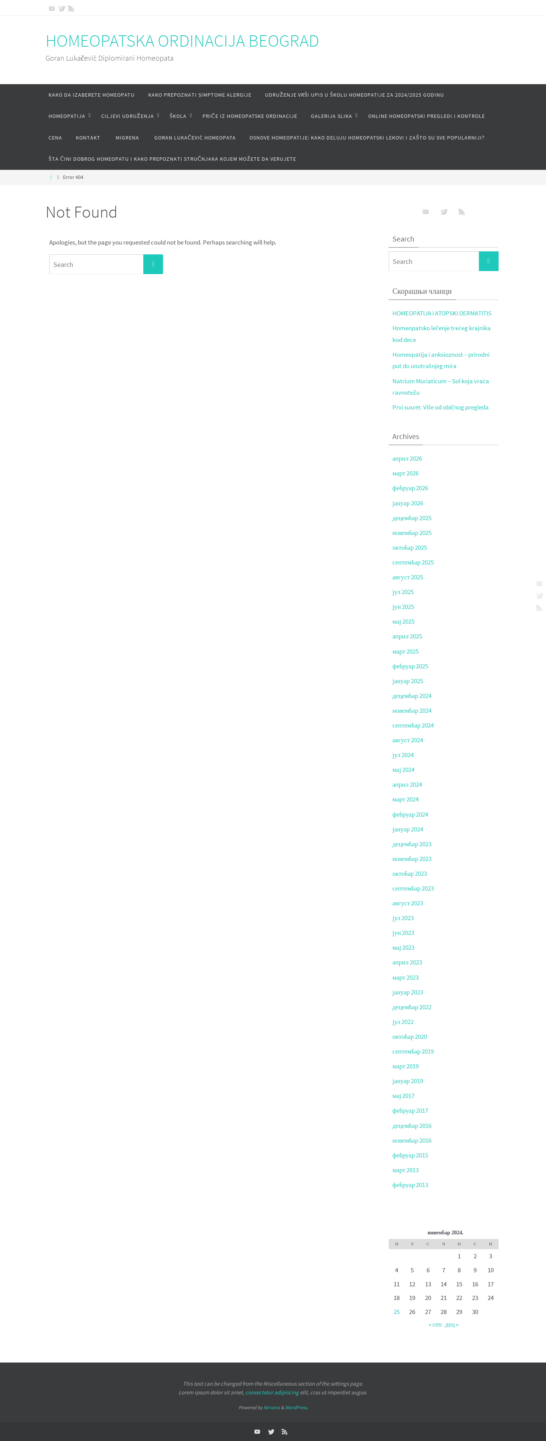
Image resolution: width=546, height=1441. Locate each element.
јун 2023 (403, 932)
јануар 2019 (407, 1081)
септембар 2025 (413, 562)
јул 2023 (403, 918)
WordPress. (296, 1407)
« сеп (435, 1324)
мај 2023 (403, 947)
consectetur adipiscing (272, 1392)
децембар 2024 (411, 695)
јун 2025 (403, 606)
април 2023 (407, 962)
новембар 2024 (411, 710)
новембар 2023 (411, 859)
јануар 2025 (407, 681)
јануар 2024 (407, 829)
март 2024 (405, 799)
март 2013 (405, 1170)
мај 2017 (403, 1095)
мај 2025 (403, 621)
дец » (451, 1324)
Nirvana (272, 1407)
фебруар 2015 (410, 1155)
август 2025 (407, 577)
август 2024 (407, 740)
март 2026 (405, 473)
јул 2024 (403, 755)
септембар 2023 (413, 888)
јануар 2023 (407, 992)
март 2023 (405, 977)
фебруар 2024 (410, 814)
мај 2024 (403, 769)
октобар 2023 (409, 873)
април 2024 (407, 784)
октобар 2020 (409, 1036)
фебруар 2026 (410, 488)
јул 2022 (403, 1022)
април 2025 (407, 636)
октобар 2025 (409, 547)
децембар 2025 (411, 518)
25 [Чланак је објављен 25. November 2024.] (397, 1312)
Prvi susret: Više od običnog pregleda (440, 407)
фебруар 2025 (410, 666)
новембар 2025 (411, 532)
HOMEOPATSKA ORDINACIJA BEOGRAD (182, 41)
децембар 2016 (411, 1125)
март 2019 (405, 1066)
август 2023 (407, 903)
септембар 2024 (413, 725)
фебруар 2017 (410, 1110)
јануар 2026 (407, 503)
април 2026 (407, 458)
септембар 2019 (413, 1051)
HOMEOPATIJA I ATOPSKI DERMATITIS (441, 313)
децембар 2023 (411, 844)
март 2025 (405, 651)
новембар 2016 (411, 1140)
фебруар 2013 (410, 1185)
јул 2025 (403, 592)
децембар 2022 (411, 1007)
